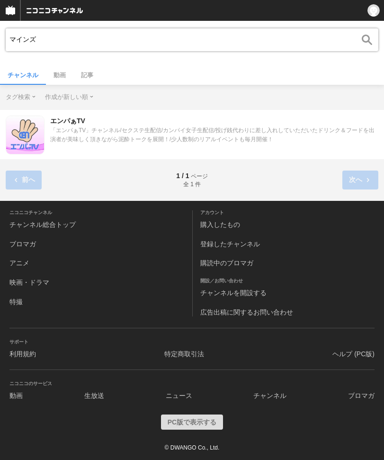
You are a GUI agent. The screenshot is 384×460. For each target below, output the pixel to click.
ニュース (179, 395)
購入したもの (220, 224)
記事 (87, 75)
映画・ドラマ (29, 282)
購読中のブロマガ (226, 263)
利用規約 (22, 354)
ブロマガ (22, 244)
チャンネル (23, 75)
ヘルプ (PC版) (353, 354)
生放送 (94, 395)
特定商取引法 (184, 354)
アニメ (19, 263)
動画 (60, 75)
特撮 (16, 302)
